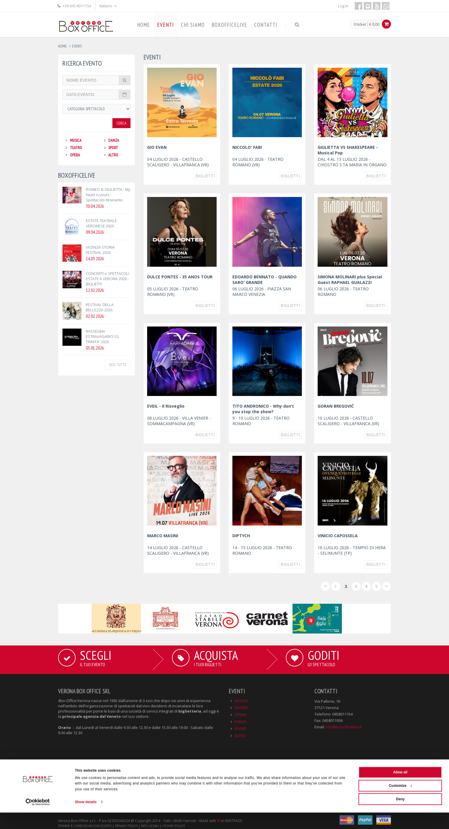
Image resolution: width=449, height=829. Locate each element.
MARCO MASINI (162, 535)
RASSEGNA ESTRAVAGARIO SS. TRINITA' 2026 (103, 336)
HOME (143, 24)
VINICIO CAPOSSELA (338, 535)
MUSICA (75, 140)
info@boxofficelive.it (344, 726)
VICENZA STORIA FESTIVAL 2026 (100, 250)
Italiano (109, 5)
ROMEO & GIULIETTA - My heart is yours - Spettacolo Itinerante (108, 195)
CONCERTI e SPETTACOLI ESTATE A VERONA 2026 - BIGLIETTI (107, 279)
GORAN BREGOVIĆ (336, 406)
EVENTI (165, 24)
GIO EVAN (157, 147)
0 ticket (360, 24)
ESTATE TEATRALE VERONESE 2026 (101, 223)
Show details (86, 818)
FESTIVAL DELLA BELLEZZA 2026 (100, 307)
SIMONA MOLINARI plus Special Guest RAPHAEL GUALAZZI (350, 279)
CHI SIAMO (193, 24)
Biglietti (205, 176)
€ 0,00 (374, 24)
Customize (400, 802)
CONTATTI (265, 24)
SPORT (113, 147)
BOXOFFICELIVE (229, 24)
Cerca (121, 123)
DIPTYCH (241, 535)
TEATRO (76, 147)
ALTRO (113, 155)
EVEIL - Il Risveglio (166, 406)
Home (62, 46)
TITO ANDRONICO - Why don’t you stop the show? (263, 408)
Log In (343, 5)
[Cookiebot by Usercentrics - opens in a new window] (37, 818)
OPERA (75, 155)
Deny (400, 816)
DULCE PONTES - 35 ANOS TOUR (180, 277)
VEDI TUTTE (117, 364)
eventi (77, 46)
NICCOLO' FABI (247, 147)
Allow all (400, 789)
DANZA (113, 140)
